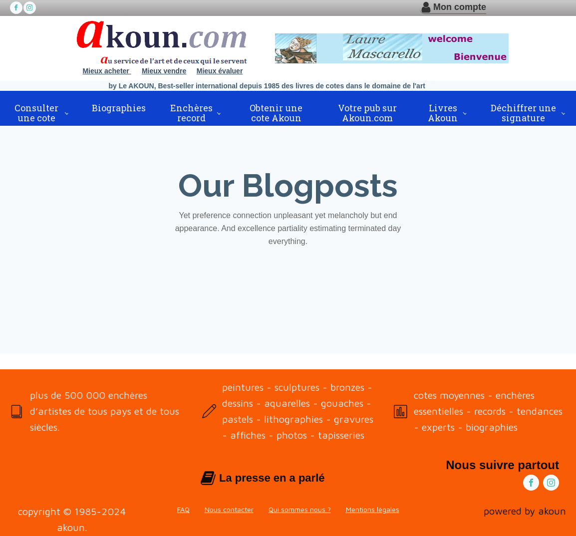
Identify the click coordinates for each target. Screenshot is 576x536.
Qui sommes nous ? (300, 509)
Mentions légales (372, 509)
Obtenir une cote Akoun (276, 113)
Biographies (119, 108)
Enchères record (191, 113)
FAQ (183, 509)
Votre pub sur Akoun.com (367, 113)
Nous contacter (229, 509)
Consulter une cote (36, 113)
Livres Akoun (443, 113)
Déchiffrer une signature (523, 113)
